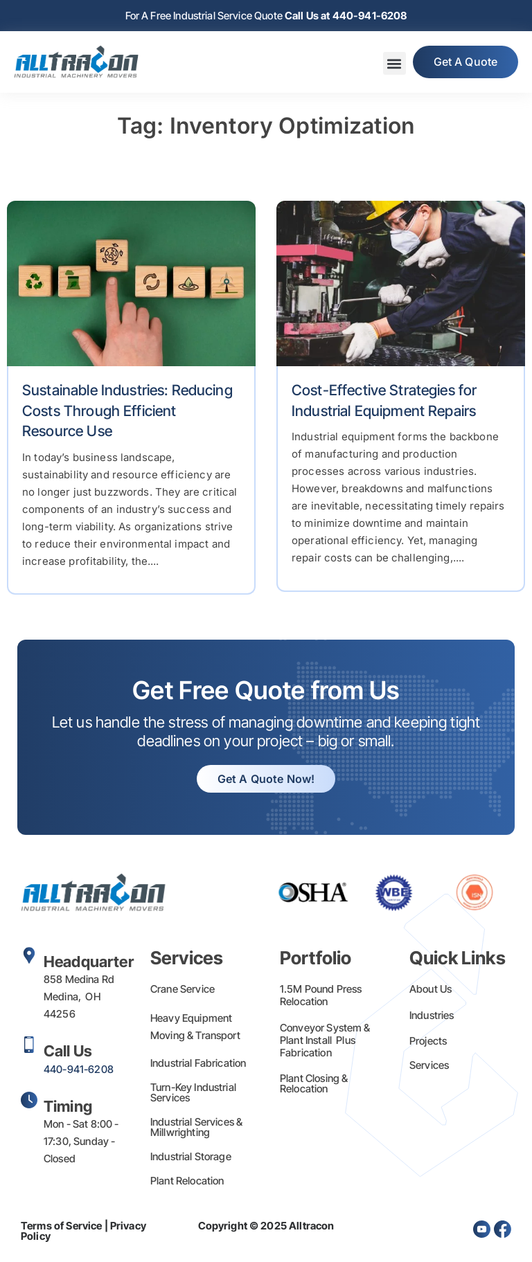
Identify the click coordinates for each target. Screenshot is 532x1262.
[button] (393, 64)
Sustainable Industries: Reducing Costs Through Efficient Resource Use (127, 410)
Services (429, 1065)
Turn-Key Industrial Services (193, 1092)
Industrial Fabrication (198, 1063)
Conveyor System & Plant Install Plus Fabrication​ (325, 1040)
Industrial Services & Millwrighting (196, 1127)
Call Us (68, 1051)
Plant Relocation (187, 1180)
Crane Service (182, 988)
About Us (430, 988)
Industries (431, 1015)
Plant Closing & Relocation (314, 1083)
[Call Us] (29, 1044)
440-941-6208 (79, 1069)
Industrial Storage (190, 1156)
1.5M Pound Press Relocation (321, 995)
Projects (428, 1040)
